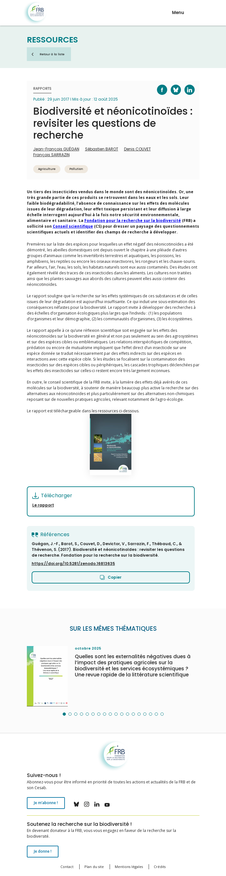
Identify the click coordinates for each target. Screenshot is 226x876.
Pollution (76, 169)
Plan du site (94, 866)
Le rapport (43, 505)
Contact (67, 866)
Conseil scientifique (73, 226)
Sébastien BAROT (101, 149)
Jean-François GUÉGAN (56, 149)
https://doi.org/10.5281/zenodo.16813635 (73, 563)
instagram (86, 804)
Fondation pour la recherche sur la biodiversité (35, 13)
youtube (107, 804)
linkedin (97, 804)
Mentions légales (129, 866)
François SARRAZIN (51, 154)
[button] (64, 714)
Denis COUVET (137, 149)
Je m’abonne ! (46, 802)
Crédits (160, 866)
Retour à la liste (52, 54)
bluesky (76, 804)
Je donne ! (42, 851)
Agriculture (47, 169)
